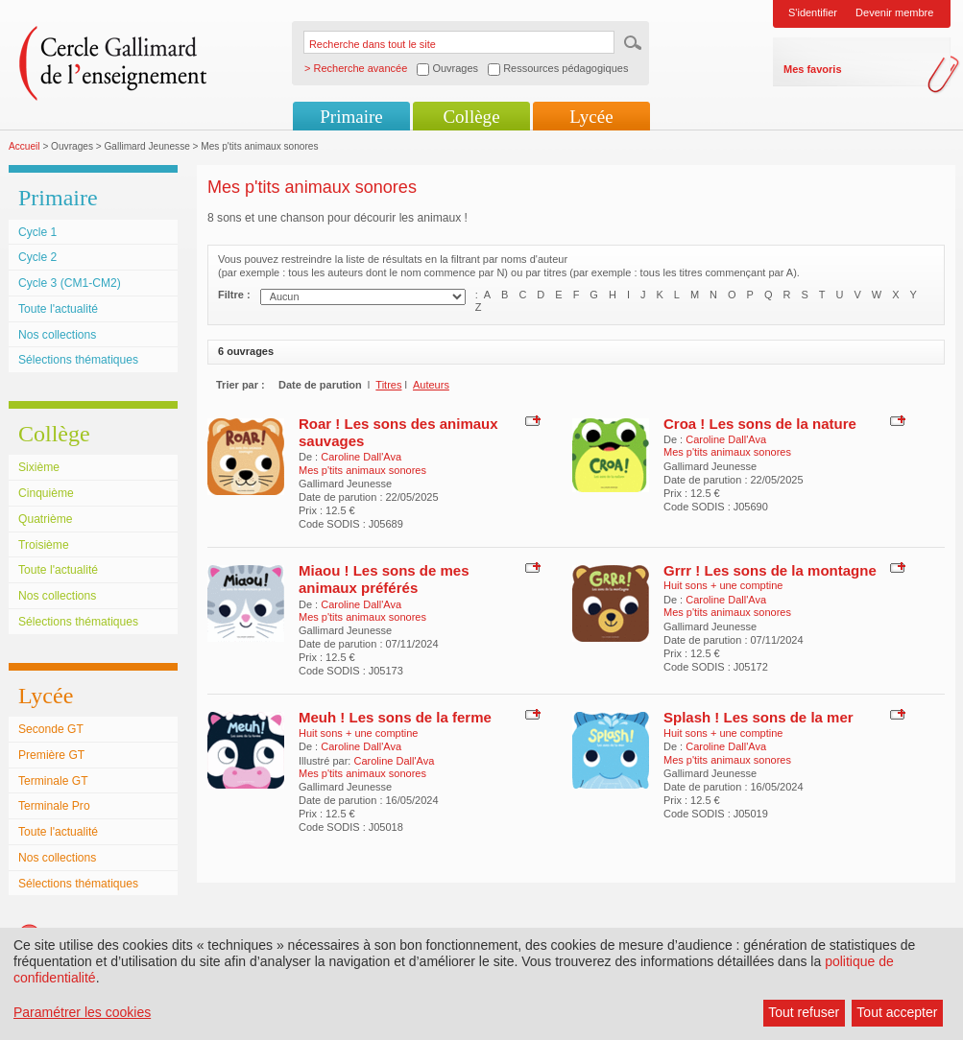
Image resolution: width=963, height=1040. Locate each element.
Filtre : (234, 294)
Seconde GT (51, 729)
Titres (388, 384)
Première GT (51, 755)
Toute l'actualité (58, 309)
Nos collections (57, 335)
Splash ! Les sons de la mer (758, 717)
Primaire (351, 116)
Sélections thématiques (78, 359)
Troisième (43, 545)
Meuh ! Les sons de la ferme (395, 717)
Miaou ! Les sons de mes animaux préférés (384, 579)
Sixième (39, 467)
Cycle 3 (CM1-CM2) (69, 283)
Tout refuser (803, 1012)
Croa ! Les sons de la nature (759, 423)
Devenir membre (894, 12)
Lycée (591, 116)
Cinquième (46, 493)
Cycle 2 (37, 257)
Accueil (24, 146)
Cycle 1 (37, 232)
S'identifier (812, 12)
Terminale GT (53, 781)
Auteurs (431, 384)
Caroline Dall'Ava (361, 456)
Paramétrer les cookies (82, 1012)
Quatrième (45, 519)
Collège (471, 116)
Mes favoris (812, 69)
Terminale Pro (54, 806)
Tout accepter (896, 1012)
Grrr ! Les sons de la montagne (770, 570)
